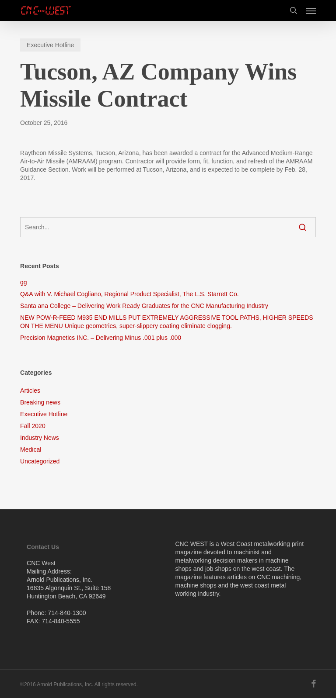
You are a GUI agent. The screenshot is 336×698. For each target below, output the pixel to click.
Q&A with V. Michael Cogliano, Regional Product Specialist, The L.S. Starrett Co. (129, 293)
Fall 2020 (33, 425)
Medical (30, 449)
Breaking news (40, 402)
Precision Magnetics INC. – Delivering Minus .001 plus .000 (100, 337)
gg (23, 282)
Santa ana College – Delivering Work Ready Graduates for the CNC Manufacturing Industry (144, 305)
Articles (30, 390)
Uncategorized (40, 461)
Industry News (39, 437)
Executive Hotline (50, 44)
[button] (311, 10)
